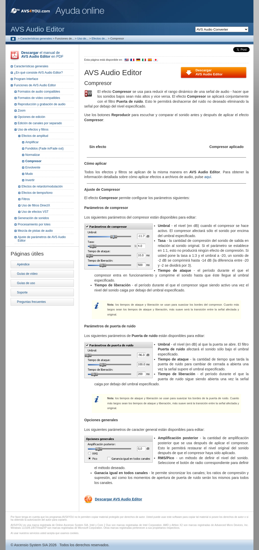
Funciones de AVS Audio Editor (35, 85)
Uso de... (83, 38)
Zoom (22, 110)
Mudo (29, 174)
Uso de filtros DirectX (35, 205)
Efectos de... (99, 38)
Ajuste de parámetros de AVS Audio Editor (42, 238)
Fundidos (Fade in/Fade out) (44, 148)
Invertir (30, 180)
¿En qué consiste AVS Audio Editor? (38, 72)
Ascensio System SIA (31, 545)
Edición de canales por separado (40, 123)
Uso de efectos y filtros (33, 129)
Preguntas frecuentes (31, 302)
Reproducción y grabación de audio (42, 104)
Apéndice (23, 264)
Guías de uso (26, 283)
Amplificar (32, 142)
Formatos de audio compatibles (39, 91)
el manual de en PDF (42, 54)
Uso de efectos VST (35, 212)
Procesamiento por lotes (34, 224)
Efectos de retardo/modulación (42, 186)
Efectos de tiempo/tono (37, 193)
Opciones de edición (31, 117)
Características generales (36, 38)
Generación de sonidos (33, 218)
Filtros (25, 199)
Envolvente (32, 167)
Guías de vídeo (27, 274)
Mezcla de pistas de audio (35, 230)
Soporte (22, 292)
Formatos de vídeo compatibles (39, 98)
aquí (207, 177)
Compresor (33, 161)
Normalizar (32, 155)
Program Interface (26, 79)
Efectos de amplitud (34, 136)
